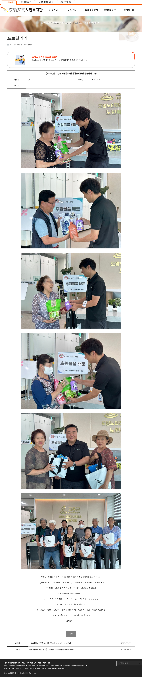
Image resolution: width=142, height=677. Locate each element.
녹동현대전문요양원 (46, 2)
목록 (71, 633)
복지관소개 (129, 10)
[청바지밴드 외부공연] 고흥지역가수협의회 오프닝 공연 (51, 649)
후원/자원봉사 (91, 10)
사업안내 (72, 10)
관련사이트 (123, 663)
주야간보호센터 (65, 2)
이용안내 (53, 10)
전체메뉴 (137, 10)
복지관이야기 (110, 10)
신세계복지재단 (25, 2)
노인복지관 (9, 2)
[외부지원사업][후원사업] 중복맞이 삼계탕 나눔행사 (50, 643)
